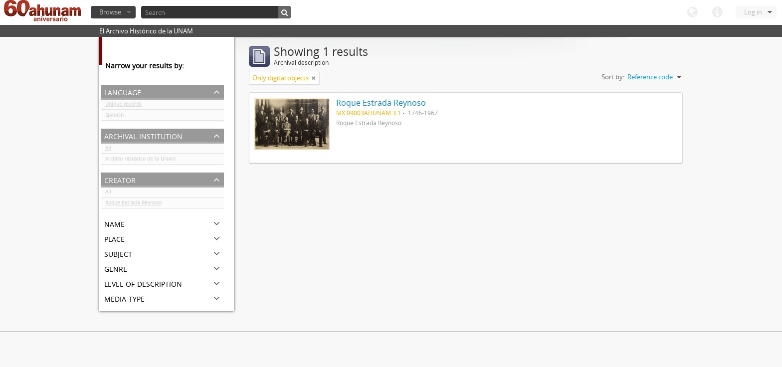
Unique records (123, 105)
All (108, 149)
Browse (110, 11)
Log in (753, 11)
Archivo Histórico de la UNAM (140, 160)
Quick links (717, 12)
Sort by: (612, 76)
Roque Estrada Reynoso (133, 204)
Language (692, 12)
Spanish (114, 116)
